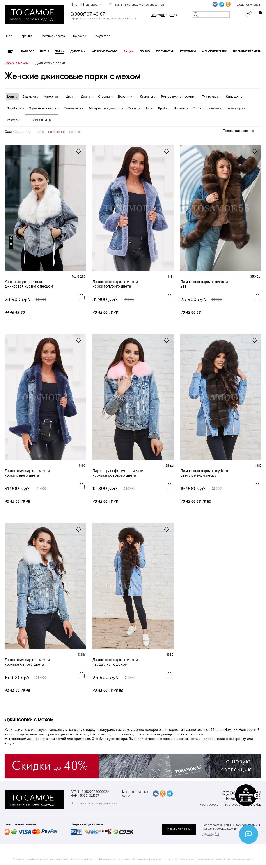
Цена (40, 132)
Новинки (75, 132)
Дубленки (77, 51)
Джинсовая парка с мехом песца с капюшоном (115, 662)
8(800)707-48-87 (88, 14)
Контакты (79, 36)
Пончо (145, 51)
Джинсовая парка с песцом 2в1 (204, 284)
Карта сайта (210, 833)
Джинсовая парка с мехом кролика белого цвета (27, 662)
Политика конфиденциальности (94, 803)
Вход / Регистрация (249, 5)
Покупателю (102, 36)
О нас (8, 36)
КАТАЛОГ (27, 51)
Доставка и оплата (53, 36)
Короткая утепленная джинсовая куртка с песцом (29, 284)
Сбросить (42, 120)
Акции (128, 51)
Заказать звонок (164, 15)
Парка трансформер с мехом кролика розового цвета (117, 473)
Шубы (44, 51)
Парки (59, 51)
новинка (11, 242)
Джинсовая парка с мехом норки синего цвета (27, 473)
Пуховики (188, 51)
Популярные (56, 132)
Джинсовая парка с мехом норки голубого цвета (115, 284)
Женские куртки (214, 51)
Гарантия (26, 36)
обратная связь (178, 829)
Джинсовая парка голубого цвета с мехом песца (204, 473)
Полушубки (165, 51)
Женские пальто (104, 51)
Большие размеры (247, 51)
